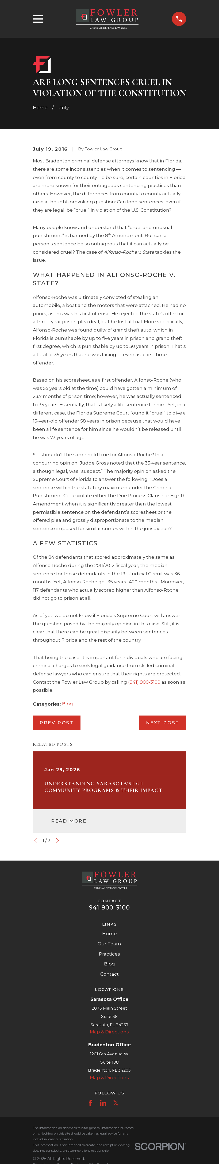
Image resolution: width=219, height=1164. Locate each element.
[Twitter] (116, 1103)
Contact (109, 974)
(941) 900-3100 (144, 682)
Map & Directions (109, 1031)
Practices (109, 954)
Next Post (162, 722)
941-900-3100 (109, 907)
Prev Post (57, 722)
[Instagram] (128, 1103)
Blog (67, 703)
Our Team (109, 943)
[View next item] (57, 840)
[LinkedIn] (103, 1103)
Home (109, 933)
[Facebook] (90, 1103)
